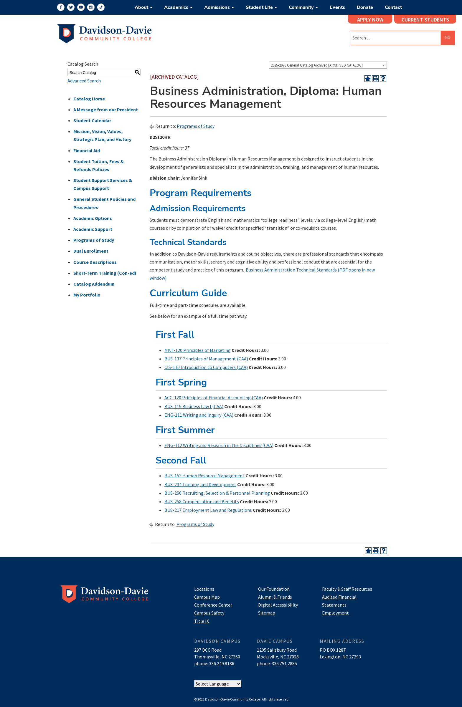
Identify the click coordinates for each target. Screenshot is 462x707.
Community (303, 7)
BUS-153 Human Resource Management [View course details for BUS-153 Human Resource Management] (204, 475)
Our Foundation (274, 589)
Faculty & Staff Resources (347, 589)
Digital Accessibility (278, 605)
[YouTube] (81, 7)
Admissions (219, 7)
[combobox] (328, 65)
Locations (204, 589)
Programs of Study (93, 240)
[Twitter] (71, 7)
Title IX (201, 621)
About (143, 7)
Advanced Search (84, 81)
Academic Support (92, 229)
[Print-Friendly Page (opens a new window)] (375, 78)
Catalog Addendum (94, 284)
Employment (335, 613)
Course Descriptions (95, 262)
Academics (178, 7)
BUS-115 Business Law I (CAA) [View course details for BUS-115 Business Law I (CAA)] (193, 406)
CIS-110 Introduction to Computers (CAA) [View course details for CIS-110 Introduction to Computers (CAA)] (206, 367)
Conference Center (213, 605)
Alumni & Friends (275, 597)
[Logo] (104, 33)
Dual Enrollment (90, 251)
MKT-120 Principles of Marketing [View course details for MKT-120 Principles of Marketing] (197, 350)
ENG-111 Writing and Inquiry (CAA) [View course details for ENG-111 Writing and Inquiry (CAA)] (198, 415)
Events (337, 7)
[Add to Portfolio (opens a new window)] (367, 78)
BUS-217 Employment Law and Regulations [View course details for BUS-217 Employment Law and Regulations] (208, 510)
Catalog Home (89, 99)
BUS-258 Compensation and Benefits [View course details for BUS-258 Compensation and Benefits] (201, 501)
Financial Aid (86, 150)
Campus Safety (209, 613)
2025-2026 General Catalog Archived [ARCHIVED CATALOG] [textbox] (317, 65)
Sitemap (266, 613)
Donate (365, 7)
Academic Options (92, 218)
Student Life (261, 7)
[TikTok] (101, 7)
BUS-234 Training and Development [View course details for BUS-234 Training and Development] (200, 484)
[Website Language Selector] (217, 683)
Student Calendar (92, 120)
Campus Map (207, 597)
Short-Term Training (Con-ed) (104, 273)
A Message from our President (105, 109)
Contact (393, 7)
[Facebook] (61, 7)
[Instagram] (91, 7)
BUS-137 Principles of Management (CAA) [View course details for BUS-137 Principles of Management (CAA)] (206, 359)
